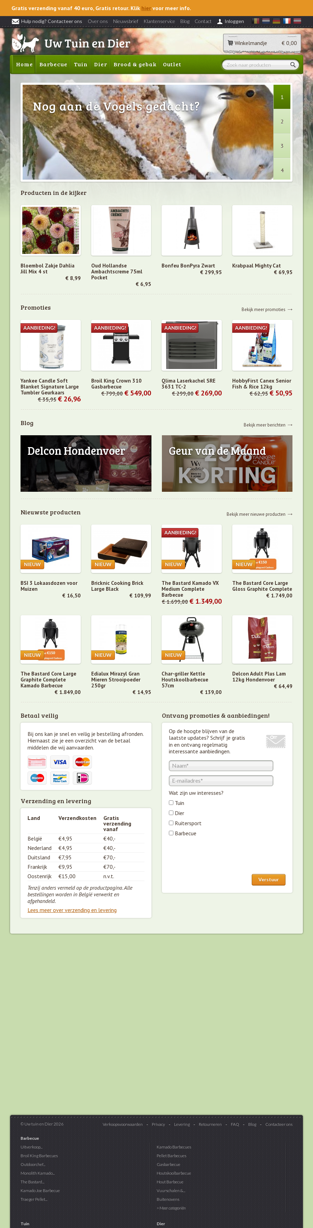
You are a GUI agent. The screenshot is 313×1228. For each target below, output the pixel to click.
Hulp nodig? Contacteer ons (46, 21)
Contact (203, 21)
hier (146, 8)
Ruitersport (188, 823)
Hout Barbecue (170, 1181)
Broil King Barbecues (39, 1155)
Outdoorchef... (33, 1164)
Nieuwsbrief (125, 21)
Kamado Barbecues (174, 1147)
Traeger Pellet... (34, 1199)
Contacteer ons (278, 1124)
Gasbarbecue (168, 1164)
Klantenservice (159, 21)
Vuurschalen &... (171, 1190)
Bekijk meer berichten (264, 424)
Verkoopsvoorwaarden (123, 1124)
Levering (182, 1124)
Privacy (158, 1124)
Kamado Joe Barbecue (40, 1190)
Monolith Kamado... (38, 1173)
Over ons (98, 21)
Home (24, 64)
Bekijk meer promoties (263, 309)
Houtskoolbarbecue (174, 1173)
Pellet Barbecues (171, 1155)
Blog (184, 21)
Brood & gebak (135, 64)
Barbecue (53, 64)
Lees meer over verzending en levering (72, 909)
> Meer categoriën (171, 1208)
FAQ (235, 1124)
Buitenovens (168, 1199)
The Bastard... (32, 1181)
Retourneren (210, 1124)
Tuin (81, 64)
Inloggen (234, 21)
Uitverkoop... (31, 1147)
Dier (100, 64)
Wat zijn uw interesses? (196, 792)
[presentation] (222, 857)
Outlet (172, 64)
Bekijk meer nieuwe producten (256, 514)
